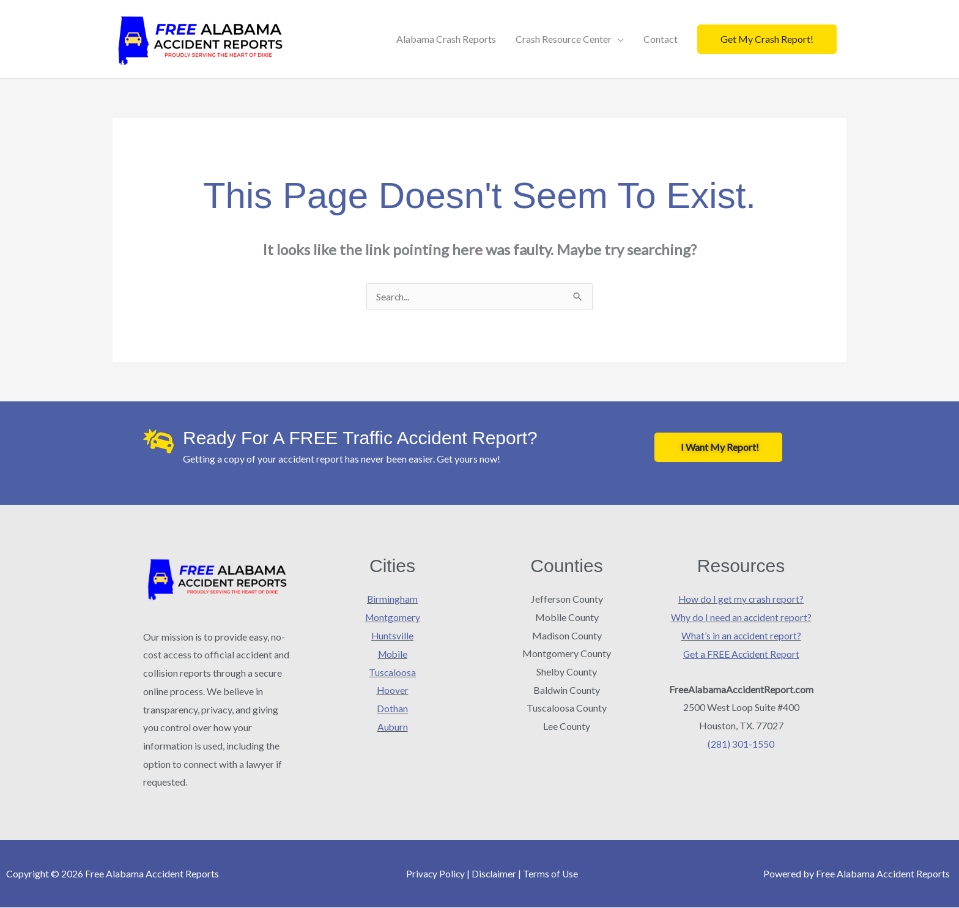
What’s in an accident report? (741, 636)
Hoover (392, 690)
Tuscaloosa (393, 672)
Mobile (392, 654)
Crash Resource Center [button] (564, 39)
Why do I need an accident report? (741, 617)
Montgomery (393, 617)
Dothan (392, 708)
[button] (767, 39)
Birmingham (392, 599)
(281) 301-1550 (741, 744)
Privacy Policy (435, 874)
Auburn (392, 726)
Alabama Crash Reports (446, 39)
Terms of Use (551, 874)
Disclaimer (494, 874)
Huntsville (392, 636)
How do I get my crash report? (741, 599)
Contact (660, 39)
